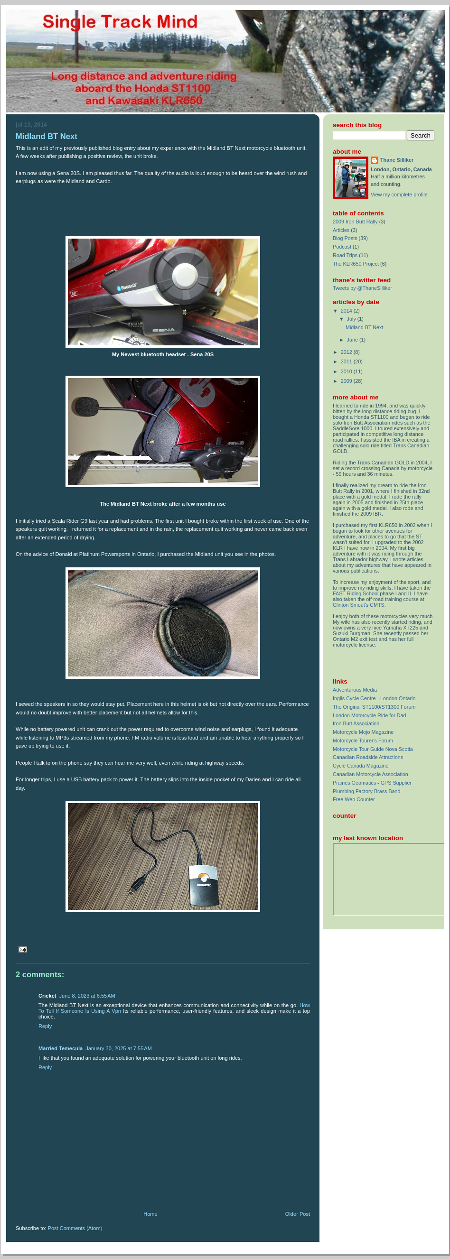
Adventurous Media (355, 690)
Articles (341, 230)
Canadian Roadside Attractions (368, 757)
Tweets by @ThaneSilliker (362, 288)
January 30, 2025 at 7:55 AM (118, 1048)
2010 (347, 371)
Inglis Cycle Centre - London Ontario (374, 698)
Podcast (342, 247)
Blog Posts (345, 238)
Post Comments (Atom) (75, 1228)
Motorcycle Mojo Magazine (363, 732)
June (353, 340)
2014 (347, 311)
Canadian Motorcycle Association (370, 774)
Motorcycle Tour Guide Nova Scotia (373, 749)
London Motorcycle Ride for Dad (369, 715)
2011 (347, 361)
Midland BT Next (46, 136)
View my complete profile (399, 194)
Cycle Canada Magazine (360, 765)
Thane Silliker (396, 160)
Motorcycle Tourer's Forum (363, 740)
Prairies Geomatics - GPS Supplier (372, 783)
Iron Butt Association (356, 723)
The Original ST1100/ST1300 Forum (374, 707)
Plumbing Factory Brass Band (367, 791)
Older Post (297, 1214)
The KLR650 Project (356, 264)
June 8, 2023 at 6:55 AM (87, 996)
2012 (347, 352)
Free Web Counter (354, 799)
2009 (347, 381)
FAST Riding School (355, 593)
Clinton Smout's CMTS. (359, 605)
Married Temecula (60, 1048)
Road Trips (345, 255)
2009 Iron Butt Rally (355, 221)
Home (150, 1214)
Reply (45, 1026)
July (352, 319)
